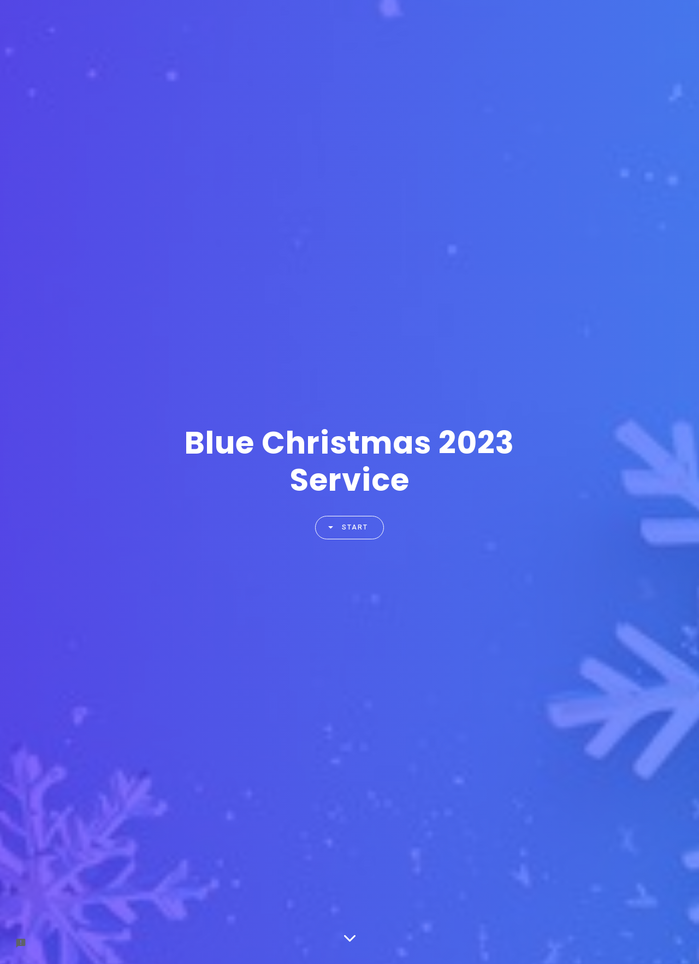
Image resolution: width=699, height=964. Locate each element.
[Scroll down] (350, 939)
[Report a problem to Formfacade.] (21, 943)
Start (344, 527)
